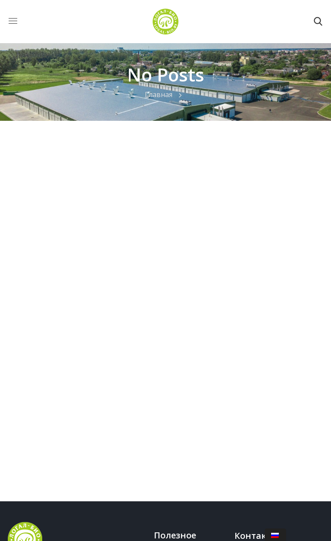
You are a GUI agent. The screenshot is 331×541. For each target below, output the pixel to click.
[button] (318, 21)
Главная (158, 94)
